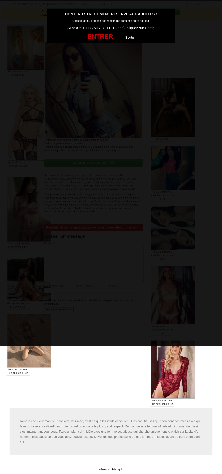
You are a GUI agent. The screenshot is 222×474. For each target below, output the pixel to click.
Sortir (129, 37)
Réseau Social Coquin (111, 469)
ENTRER (100, 36)
